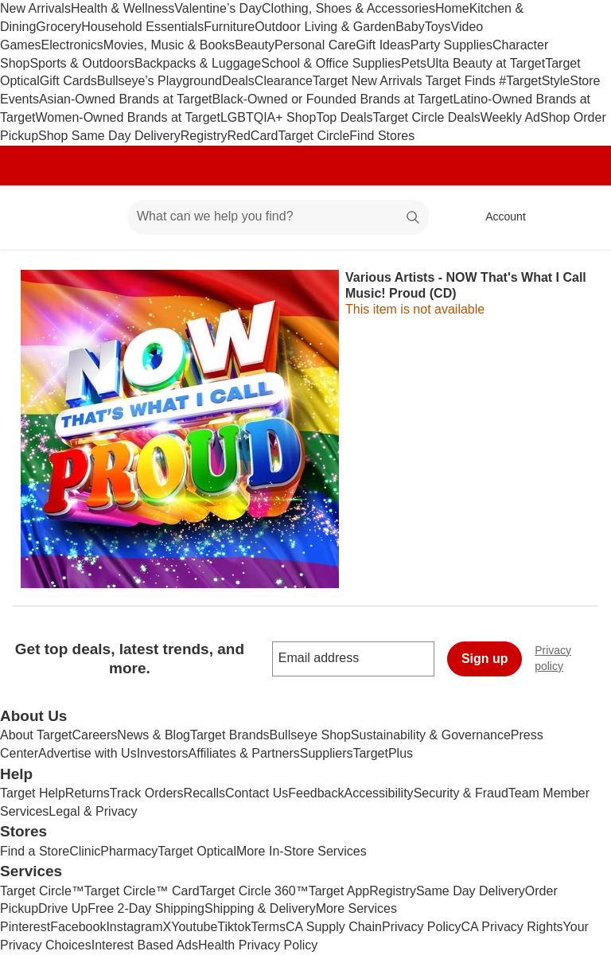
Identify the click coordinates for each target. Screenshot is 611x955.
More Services (356, 908)
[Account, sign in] (497, 217)
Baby (409, 26)
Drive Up (63, 908)
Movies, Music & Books (169, 45)
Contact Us (256, 793)
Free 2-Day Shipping (146, 908)
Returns (87, 793)
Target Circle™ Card (142, 891)
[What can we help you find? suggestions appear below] (278, 217)
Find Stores (381, 135)
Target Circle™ (42, 891)
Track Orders (147, 793)
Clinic (84, 851)
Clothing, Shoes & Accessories (348, 8)
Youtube (194, 927)
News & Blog (153, 735)
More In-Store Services (301, 851)
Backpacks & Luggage (197, 63)
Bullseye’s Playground (159, 81)
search (414, 217)
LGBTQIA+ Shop (268, 117)
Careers (94, 735)
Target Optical (197, 851)
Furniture (229, 26)
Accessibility (378, 793)
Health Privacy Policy (257, 945)
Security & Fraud (461, 793)
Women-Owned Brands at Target (127, 117)
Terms (268, 927)
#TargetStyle (534, 81)
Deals (238, 81)
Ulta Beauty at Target (485, 63)
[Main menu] (90, 217)
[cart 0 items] (577, 217)
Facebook (78, 927)
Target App (339, 891)
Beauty (254, 45)
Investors (163, 753)
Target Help (32, 793)
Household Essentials (142, 26)
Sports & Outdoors (81, 63)
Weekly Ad (510, 117)
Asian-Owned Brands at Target (125, 99)
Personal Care (315, 45)
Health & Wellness (122, 8)
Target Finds (462, 81)
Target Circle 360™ (254, 891)
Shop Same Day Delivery (109, 135)
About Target (36, 735)
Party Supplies (451, 45)
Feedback (316, 793)
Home (452, 8)
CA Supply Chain (334, 927)
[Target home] (35, 217)
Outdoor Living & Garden (325, 26)
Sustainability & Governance (431, 735)
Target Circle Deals (427, 117)
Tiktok (234, 927)
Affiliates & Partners (244, 753)
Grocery (58, 26)
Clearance (284, 81)
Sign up (484, 658)
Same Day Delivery (470, 891)
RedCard (252, 135)
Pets (413, 63)
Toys (438, 26)
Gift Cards (68, 81)
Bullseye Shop (310, 735)
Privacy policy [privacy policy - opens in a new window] (573, 658)
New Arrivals (35, 8)
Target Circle (314, 135)
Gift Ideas (383, 45)
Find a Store (34, 851)
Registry (204, 135)
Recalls (204, 793)
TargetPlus (382, 753)
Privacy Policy (421, 927)
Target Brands (230, 735)
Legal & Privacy (93, 811)
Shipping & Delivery (260, 908)
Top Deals (344, 117)
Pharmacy (129, 851)
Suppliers (326, 753)
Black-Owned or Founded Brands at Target (332, 99)
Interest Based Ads (144, 945)
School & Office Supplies (331, 63)
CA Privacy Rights (512, 927)
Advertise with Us (87, 753)
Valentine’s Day (218, 8)
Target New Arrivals (369, 81)
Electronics (72, 45)
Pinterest (25, 927)
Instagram (134, 927)
